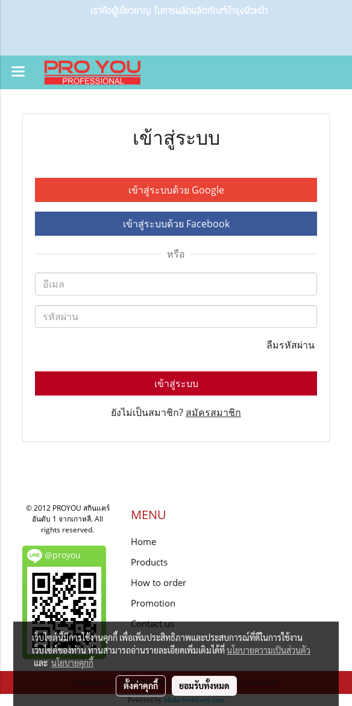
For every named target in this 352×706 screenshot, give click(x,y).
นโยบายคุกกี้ (72, 662)
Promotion (153, 603)
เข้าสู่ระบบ (176, 383)
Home (143, 541)
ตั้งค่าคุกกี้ (141, 685)
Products (149, 562)
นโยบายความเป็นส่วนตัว (268, 650)
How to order (158, 582)
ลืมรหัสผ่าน (291, 344)
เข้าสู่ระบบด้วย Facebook (176, 223)
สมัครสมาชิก (213, 412)
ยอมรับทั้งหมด (204, 685)
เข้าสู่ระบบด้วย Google (176, 190)
